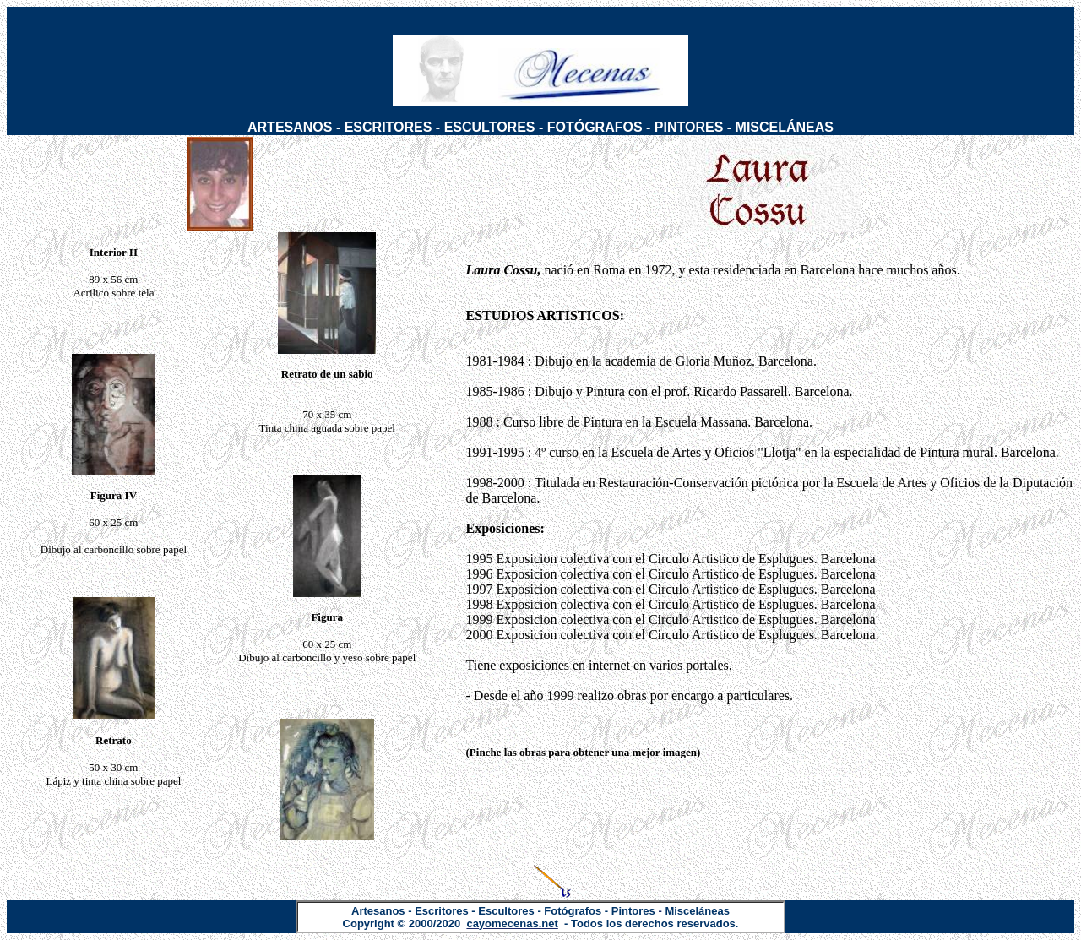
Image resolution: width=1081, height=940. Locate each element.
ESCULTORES (489, 127)
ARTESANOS (289, 127)
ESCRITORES (388, 127)
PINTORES (689, 127)
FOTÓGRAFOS (595, 127)
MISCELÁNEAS (785, 127)
